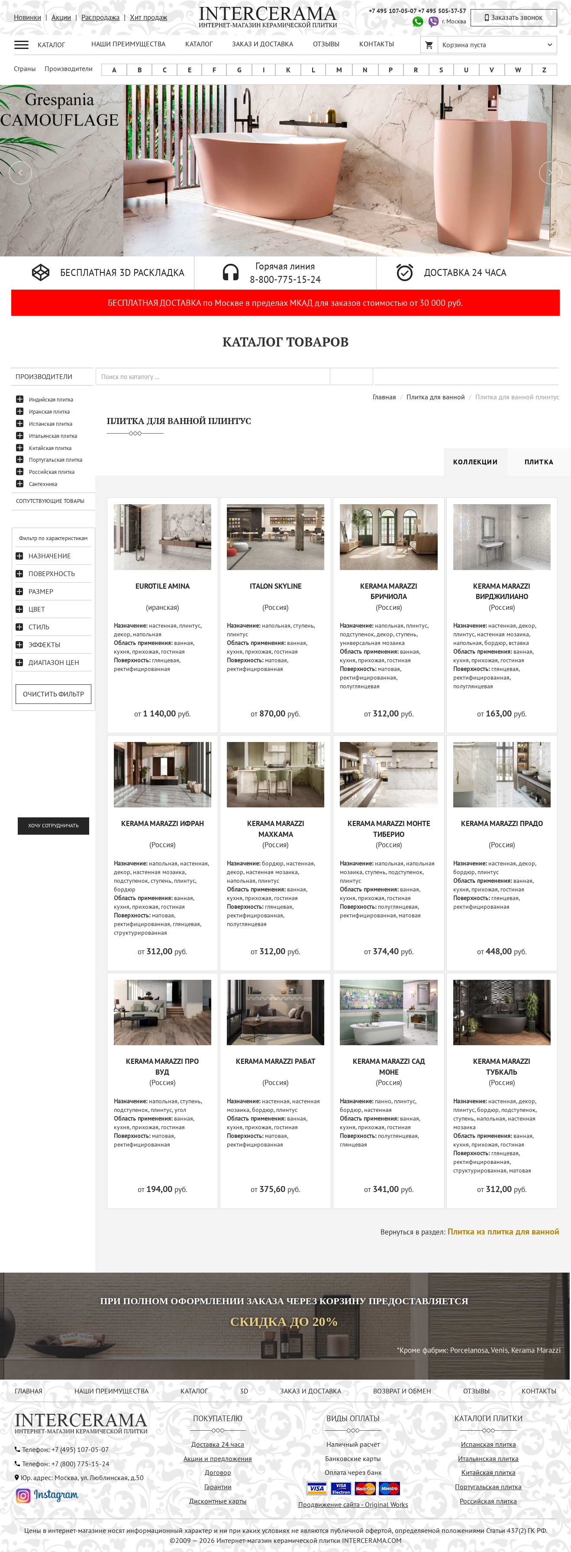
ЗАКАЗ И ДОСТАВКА (262, 43)
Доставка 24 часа (217, 1444)
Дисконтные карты (218, 1501)
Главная (384, 396)
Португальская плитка (55, 459)
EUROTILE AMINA (162, 586)
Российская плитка (51, 472)
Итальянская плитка (53, 436)
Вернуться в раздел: (470, 1232)
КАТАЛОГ (199, 43)
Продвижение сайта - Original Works (353, 1504)
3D (244, 1391)
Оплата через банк (353, 1472)
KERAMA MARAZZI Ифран (162, 823)
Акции (61, 17)
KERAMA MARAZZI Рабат (276, 1061)
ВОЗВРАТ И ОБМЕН (402, 1391)
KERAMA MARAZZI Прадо (502, 823)
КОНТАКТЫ (376, 43)
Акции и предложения (218, 1458)
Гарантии (218, 1486)
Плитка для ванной (435, 396)
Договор (218, 1472)
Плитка (539, 461)
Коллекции (475, 461)
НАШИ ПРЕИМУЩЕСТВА (128, 43)
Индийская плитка (51, 399)
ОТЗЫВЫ (326, 43)
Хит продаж (148, 17)
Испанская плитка (50, 424)
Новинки (27, 17)
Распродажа (100, 17)
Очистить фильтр (53, 694)
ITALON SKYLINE (276, 586)
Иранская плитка (49, 411)
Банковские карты (353, 1458)
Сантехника (43, 484)
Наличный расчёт (353, 1444)
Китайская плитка (50, 448)
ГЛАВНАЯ (28, 1391)
